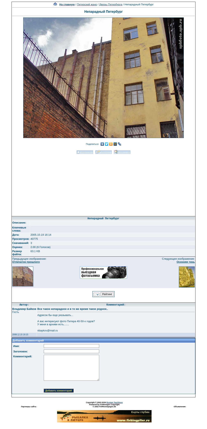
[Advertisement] (103, 183)
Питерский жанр (87, 4)
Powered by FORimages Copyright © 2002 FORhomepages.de (104, 406)
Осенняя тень (186, 261)
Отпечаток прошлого (26, 261)
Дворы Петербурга (110, 4)
